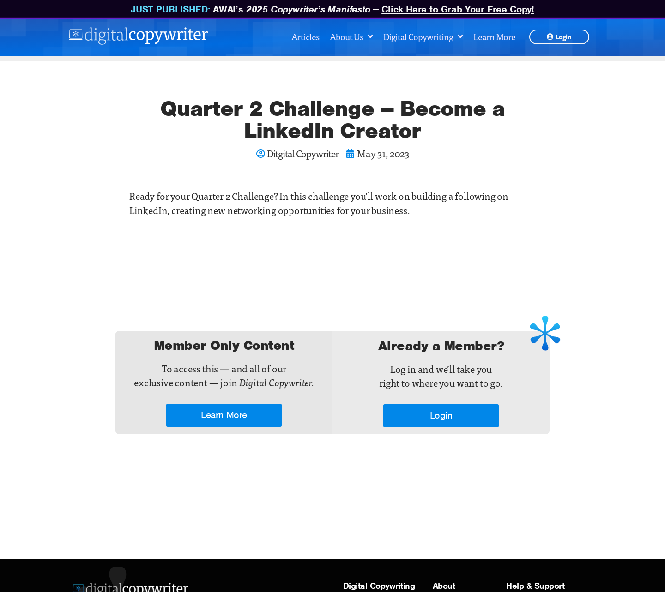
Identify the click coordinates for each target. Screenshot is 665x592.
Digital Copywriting (423, 36)
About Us (351, 36)
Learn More (494, 36)
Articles (305, 36)
